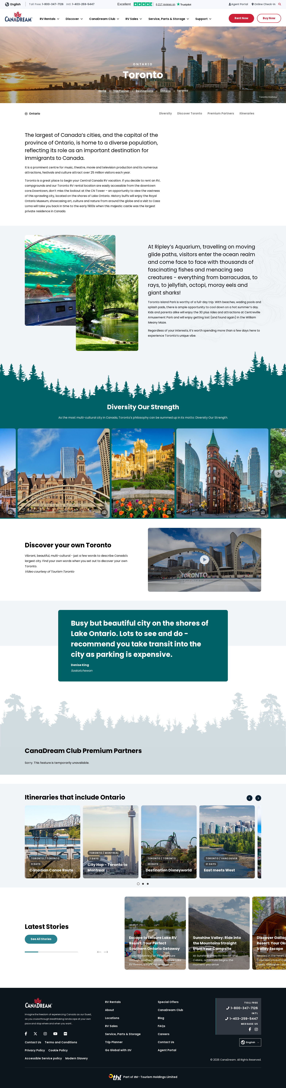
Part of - (150, 1077)
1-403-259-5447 (241, 1018)
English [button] (15, 4)
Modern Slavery (76, 1058)
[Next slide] (278, 474)
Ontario (165, 91)
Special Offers (168, 1002)
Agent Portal (167, 1050)
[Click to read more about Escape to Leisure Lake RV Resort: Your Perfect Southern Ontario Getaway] (155, 933)
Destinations (144, 91)
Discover (72, 19)
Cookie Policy (58, 1050)
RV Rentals (47, 19)
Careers (163, 1034)
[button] (10, 512)
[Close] (58, 19)
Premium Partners (221, 113)
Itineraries (246, 113)
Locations (112, 1018)
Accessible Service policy (43, 1058)
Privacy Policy (35, 1050)
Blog (161, 1018)
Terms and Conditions (61, 1042)
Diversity (165, 113)
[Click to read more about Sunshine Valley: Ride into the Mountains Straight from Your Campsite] (219, 933)
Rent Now (241, 18)
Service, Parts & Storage (166, 19)
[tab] (138, 884)
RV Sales (131, 19)
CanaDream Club (102, 19)
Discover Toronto (189, 113)
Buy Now (269, 18)
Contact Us (33, 1042)
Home (102, 91)
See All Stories (41, 939)
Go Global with (118, 1050)
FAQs (161, 1026)
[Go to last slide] (7, 474)
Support (201, 19)
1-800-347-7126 (242, 1008)
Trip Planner (121, 91)
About (109, 1010)
